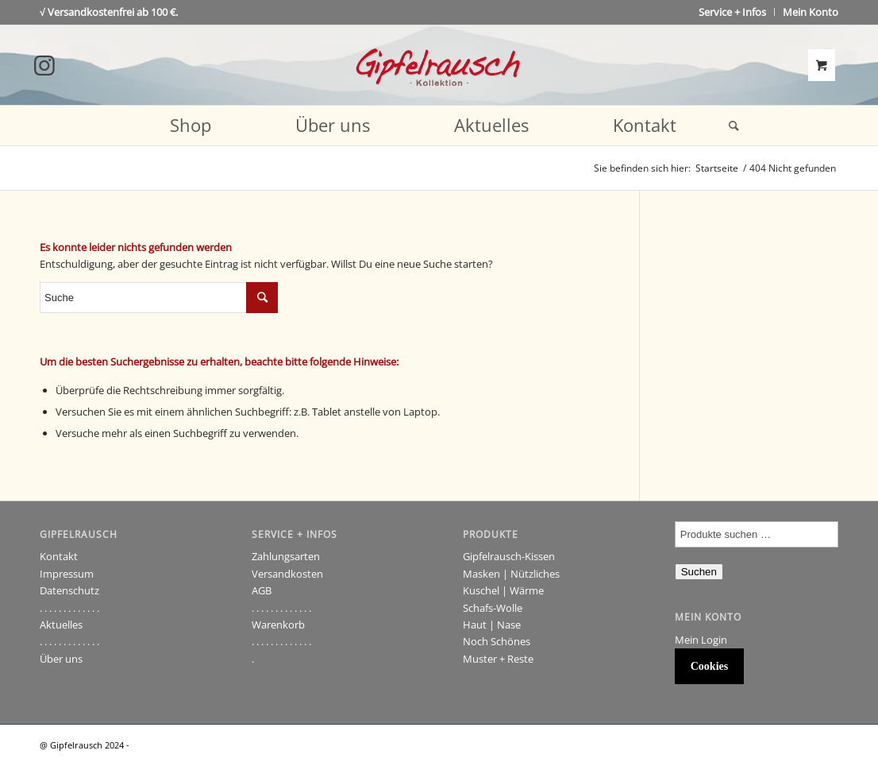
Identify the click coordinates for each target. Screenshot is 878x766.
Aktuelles (61, 624)
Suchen (699, 572)
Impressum (67, 574)
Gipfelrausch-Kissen (509, 556)
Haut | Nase (492, 624)
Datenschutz (69, 590)
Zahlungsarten (286, 556)
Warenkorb (278, 624)
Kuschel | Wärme (503, 590)
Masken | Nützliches (511, 574)
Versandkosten (287, 574)
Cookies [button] (709, 666)
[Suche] (728, 125)
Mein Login (701, 640)
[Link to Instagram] (44, 65)
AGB (261, 590)
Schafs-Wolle (492, 608)
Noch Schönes (496, 641)
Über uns (61, 659)
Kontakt (59, 556)
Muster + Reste (498, 659)
